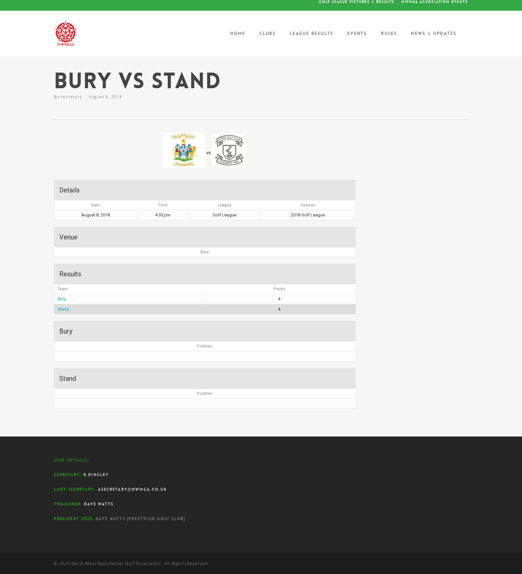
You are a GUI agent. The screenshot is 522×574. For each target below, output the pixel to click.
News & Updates (433, 33)
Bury (62, 298)
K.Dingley (96, 474)
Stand (63, 309)
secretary (71, 97)
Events (357, 33)
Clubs (267, 33)
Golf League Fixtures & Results (356, 2)
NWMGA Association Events (434, 2)
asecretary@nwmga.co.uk (132, 489)
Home (237, 33)
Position (204, 346)
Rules (389, 33)
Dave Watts (99, 504)
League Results (311, 33)
